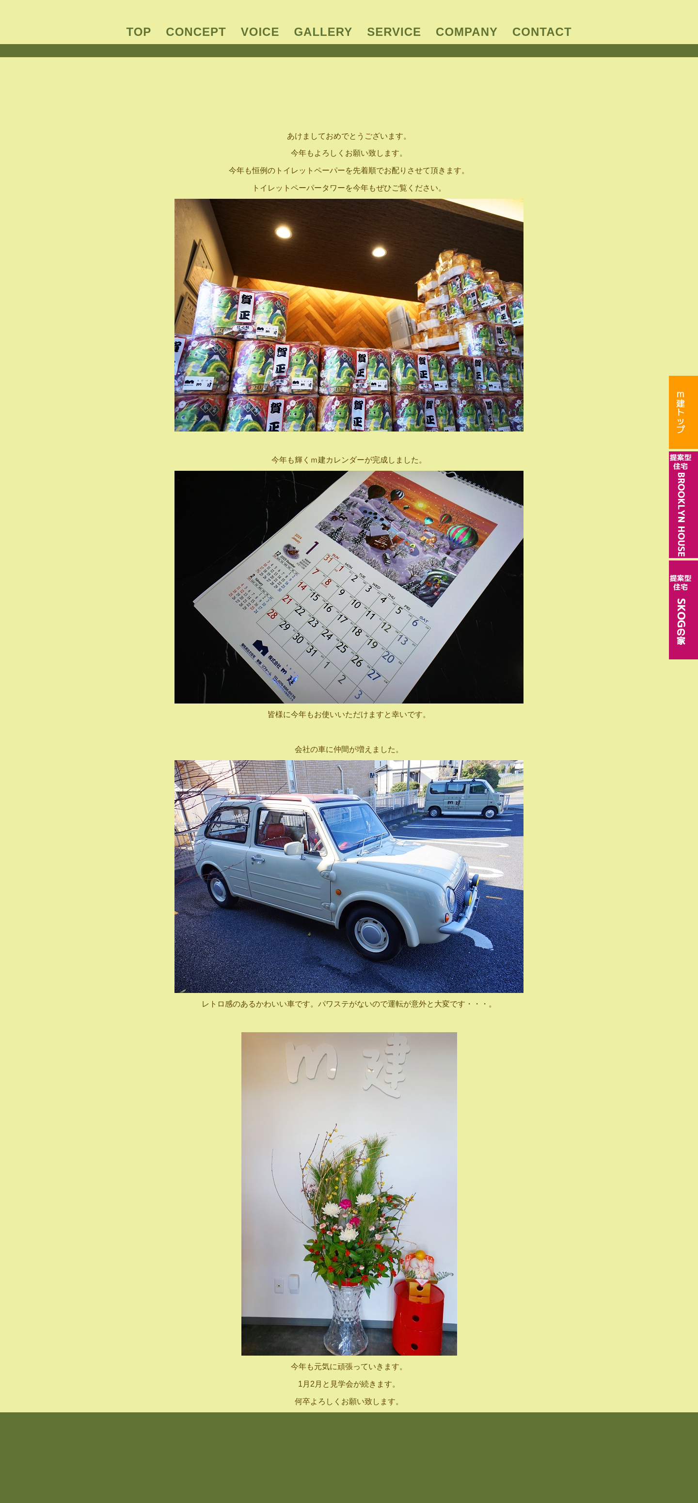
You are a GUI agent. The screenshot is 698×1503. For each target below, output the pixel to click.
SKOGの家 (390, 1455)
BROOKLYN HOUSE (331, 1455)
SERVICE (394, 31)
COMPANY (467, 31)
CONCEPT (196, 31)
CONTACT (542, 31)
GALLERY (323, 31)
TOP (138, 31)
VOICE (260, 31)
